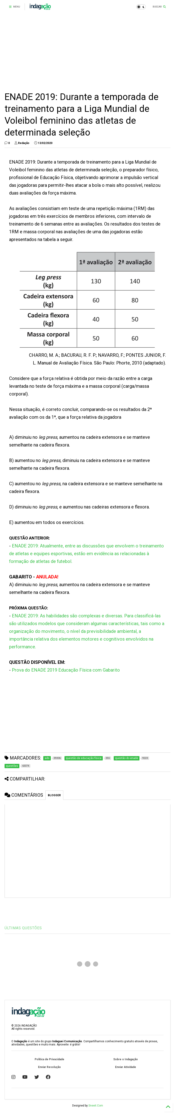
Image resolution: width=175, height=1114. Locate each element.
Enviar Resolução (49, 1067)
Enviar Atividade (125, 1067)
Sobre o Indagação (125, 1059)
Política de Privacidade (49, 1059)
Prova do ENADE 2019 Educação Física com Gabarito (66, 670)
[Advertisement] (87, 52)
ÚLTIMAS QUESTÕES (23, 928)
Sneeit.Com (95, 1105)
